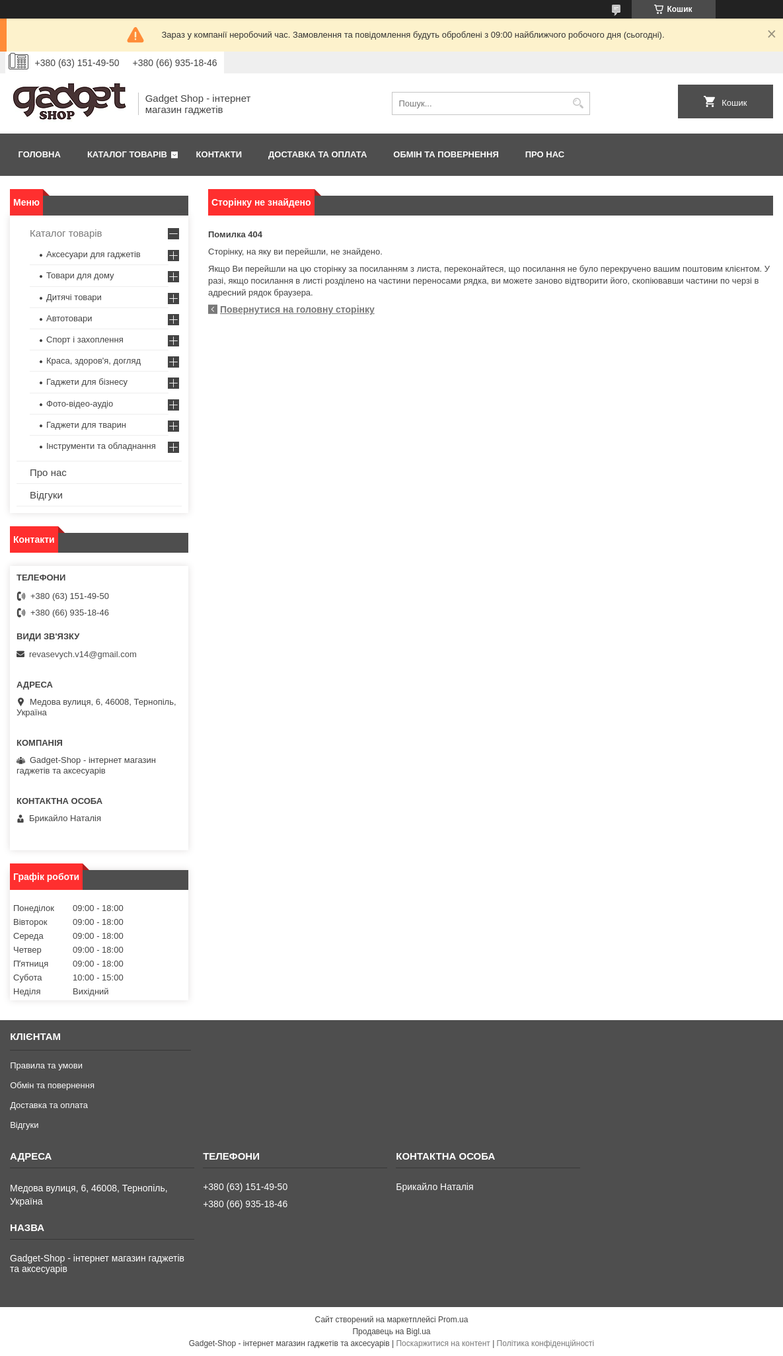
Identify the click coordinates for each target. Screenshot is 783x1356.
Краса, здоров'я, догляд (93, 361)
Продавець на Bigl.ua (391, 1331)
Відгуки (46, 494)
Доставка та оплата (317, 154)
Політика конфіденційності (546, 1343)
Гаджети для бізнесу (87, 382)
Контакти (219, 154)
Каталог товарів (127, 154)
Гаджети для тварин (86, 425)
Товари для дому (80, 275)
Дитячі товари (74, 297)
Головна (40, 154)
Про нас (544, 154)
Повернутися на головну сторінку (297, 309)
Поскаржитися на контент (443, 1343)
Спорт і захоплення (85, 339)
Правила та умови (46, 1065)
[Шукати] (578, 103)
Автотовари (69, 318)
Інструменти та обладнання (101, 446)
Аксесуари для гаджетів (93, 254)
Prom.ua (453, 1319)
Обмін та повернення (445, 154)
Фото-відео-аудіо (79, 404)
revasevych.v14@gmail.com (83, 654)
